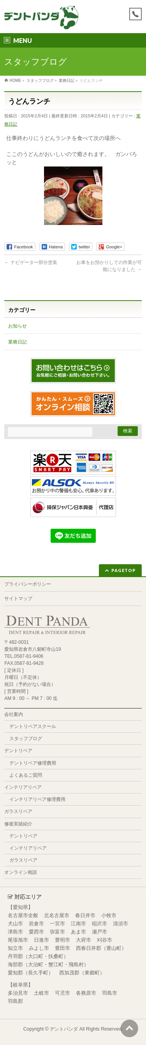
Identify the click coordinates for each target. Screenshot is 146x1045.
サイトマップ (18, 598)
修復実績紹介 (18, 824)
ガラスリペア (18, 811)
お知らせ (17, 326)
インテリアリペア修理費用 (37, 799)
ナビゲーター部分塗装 (30, 262)
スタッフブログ (25, 738)
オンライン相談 (20, 872)
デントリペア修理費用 (32, 763)
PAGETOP (123, 570)
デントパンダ (64, 1029)
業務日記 (17, 342)
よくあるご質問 (25, 775)
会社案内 (13, 714)
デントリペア (18, 750)
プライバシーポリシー (27, 584)
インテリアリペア (23, 787)
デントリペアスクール (32, 726)
